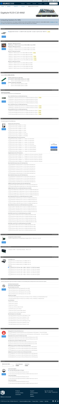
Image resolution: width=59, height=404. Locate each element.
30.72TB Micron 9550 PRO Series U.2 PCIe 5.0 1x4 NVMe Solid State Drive (24, 203)
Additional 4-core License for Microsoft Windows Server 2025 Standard (24, 348)
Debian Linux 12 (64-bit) (13, 305)
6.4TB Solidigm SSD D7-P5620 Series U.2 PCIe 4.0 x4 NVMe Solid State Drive (25, 193)
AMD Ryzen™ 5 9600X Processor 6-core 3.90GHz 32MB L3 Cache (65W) (22, 47)
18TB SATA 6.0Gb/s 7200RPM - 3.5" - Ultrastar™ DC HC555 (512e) (22, 144)
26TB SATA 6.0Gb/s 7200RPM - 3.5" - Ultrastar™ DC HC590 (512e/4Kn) (23, 151)
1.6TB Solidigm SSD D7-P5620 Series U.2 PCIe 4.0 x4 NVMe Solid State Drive (24, 189)
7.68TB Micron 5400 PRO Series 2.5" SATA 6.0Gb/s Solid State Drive (23, 173)
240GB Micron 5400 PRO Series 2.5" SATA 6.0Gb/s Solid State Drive (23, 164)
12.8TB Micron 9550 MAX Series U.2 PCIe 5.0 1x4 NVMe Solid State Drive (24, 209)
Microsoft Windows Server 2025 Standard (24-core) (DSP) (19, 290)
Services (34, 3)
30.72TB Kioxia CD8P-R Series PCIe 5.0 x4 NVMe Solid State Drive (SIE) (24, 221)
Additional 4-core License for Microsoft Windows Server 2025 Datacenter (24, 355)
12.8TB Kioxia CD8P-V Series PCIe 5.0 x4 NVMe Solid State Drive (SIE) (23, 230)
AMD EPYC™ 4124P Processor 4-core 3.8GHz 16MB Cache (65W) (20, 52)
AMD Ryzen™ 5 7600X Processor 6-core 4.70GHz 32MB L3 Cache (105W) (22, 44)
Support (46, 3)
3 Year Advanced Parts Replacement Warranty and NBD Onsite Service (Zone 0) (23, 373)
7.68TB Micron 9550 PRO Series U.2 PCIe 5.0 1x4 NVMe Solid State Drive (24, 199)
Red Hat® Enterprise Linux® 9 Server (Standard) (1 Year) (19, 322)
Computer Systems (19, 392)
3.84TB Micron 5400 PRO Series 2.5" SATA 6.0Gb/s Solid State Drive (23, 171)
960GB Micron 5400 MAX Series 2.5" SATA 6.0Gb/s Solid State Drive (23, 178)
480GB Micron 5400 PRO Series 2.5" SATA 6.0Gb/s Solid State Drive (23, 166)
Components (18, 394)
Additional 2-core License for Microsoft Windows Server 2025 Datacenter (24, 353)
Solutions (28, 3)
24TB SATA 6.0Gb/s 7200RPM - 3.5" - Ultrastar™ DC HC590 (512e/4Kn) (23, 149)
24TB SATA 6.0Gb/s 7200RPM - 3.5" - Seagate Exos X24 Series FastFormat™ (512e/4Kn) (26, 161)
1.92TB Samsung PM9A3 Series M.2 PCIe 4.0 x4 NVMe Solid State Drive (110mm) (23, 112)
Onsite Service (27, 364)
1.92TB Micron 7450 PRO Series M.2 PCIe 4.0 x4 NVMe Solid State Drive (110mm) (23, 101)
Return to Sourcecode (6, 396)
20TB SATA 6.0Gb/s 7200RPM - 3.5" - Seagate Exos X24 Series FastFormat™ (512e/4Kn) (26, 159)
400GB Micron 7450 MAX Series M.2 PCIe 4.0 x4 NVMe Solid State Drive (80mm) (23, 105)
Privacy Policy (35, 401)
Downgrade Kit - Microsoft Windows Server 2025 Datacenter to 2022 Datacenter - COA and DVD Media (29, 334)
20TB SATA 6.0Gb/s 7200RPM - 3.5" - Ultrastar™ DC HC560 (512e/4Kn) (23, 145)
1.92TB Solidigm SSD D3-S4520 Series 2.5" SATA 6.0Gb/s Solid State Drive (24, 184)
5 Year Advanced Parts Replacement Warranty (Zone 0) (19, 381)
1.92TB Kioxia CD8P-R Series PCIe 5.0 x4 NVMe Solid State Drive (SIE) (23, 214)
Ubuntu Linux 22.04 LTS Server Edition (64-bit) (17, 310)
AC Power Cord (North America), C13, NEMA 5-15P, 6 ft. (21, 262)
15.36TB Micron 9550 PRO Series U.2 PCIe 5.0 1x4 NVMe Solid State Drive (24, 201)
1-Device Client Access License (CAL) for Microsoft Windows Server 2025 (24, 337)
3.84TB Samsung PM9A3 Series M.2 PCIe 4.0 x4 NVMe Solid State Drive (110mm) (23, 114)
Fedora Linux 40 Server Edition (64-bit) (16, 306)
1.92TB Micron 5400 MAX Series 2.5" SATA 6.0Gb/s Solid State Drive (23, 179)
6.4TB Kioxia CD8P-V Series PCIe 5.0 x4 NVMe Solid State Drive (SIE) (23, 228)
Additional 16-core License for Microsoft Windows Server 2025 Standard (24, 350)
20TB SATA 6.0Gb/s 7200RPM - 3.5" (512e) (18, 132)
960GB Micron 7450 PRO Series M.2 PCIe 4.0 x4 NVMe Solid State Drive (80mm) (23, 99)
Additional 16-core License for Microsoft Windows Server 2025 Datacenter (24, 356)
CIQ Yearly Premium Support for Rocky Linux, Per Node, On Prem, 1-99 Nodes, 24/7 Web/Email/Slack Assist (28, 296)
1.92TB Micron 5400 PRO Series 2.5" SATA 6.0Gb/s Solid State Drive (23, 169)
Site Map (46, 401)
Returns (31, 394)
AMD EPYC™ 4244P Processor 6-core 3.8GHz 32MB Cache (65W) (21, 54)
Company (40, 3)
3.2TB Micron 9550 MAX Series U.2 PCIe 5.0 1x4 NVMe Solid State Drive (24, 206)
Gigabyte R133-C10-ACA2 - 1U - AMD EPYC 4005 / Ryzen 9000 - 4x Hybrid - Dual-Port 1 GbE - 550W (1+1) (28, 31)
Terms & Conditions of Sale (25, 401)
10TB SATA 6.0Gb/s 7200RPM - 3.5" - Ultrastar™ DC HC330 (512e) (22, 138)
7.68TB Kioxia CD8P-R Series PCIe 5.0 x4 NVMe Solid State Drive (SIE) (23, 218)
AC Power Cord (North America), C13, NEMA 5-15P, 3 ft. (21, 260)
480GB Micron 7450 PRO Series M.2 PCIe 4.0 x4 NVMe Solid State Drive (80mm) (23, 97)
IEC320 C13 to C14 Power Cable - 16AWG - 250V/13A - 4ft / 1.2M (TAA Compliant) (25, 272)
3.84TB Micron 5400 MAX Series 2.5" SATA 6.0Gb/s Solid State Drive (23, 181)
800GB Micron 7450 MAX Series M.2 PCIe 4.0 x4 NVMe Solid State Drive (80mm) (23, 107)
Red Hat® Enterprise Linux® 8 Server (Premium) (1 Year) (19, 318)
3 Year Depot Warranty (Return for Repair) (16, 370)
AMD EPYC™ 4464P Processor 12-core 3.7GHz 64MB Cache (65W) (21, 59)
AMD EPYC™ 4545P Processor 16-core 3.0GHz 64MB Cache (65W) (21, 68)
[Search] (52, 4)
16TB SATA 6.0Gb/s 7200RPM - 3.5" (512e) (18, 130)
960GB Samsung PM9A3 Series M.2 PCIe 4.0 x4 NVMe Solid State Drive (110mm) (23, 110)
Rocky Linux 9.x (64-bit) (13, 303)
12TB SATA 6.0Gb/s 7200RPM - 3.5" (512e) (18, 126)
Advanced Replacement (19, 364)
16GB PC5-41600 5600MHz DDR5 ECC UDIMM (19, 83)
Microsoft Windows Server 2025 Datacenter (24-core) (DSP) (20, 293)
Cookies (41, 401)
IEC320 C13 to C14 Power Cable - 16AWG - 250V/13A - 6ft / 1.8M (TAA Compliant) (25, 274)
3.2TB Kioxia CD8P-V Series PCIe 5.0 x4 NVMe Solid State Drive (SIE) (23, 226)
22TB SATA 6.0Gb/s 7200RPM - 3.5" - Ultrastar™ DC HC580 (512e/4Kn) (23, 147)
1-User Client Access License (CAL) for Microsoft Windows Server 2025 (24, 341)
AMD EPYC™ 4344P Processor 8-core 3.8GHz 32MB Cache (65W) (21, 56)
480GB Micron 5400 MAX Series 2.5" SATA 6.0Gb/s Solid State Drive (23, 176)
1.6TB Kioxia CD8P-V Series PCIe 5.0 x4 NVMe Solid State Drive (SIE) (23, 224)
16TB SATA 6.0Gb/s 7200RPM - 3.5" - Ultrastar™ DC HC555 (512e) (22, 142)
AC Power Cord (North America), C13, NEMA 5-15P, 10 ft (21, 264)
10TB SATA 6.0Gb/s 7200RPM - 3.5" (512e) (18, 125)
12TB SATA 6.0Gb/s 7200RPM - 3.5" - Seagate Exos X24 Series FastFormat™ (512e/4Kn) (26, 156)
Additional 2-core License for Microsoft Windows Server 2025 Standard (24, 346)
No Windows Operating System (14, 285)
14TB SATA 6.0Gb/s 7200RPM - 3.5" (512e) (18, 128)
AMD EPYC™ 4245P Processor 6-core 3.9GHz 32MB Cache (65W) (21, 62)
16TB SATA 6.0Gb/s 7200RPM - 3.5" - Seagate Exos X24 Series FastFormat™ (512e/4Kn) (26, 157)
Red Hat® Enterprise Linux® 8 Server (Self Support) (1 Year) (19, 315)
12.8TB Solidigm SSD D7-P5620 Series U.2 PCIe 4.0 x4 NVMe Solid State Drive (25, 194)
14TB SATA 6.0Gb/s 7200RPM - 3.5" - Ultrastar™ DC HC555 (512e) (22, 140)
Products (23, 3)
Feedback (32, 396)
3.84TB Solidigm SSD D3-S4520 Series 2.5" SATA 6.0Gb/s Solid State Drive (24, 186)
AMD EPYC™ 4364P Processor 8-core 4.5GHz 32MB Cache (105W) (21, 58)
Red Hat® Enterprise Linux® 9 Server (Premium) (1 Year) (19, 324)
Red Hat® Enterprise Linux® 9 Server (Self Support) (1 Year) (19, 320)
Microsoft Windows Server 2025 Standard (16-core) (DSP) (19, 288)
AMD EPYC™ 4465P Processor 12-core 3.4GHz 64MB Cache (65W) (21, 66)
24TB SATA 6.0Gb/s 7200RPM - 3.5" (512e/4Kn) (19, 135)
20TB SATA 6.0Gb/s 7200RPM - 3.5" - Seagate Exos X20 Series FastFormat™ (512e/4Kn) (26, 154)
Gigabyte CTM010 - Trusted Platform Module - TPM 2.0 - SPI (20, 249)
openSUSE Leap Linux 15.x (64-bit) (15, 308)
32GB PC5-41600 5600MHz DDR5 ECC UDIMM (19, 85)
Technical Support (34, 392)
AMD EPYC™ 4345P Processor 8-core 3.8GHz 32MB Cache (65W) (21, 64)
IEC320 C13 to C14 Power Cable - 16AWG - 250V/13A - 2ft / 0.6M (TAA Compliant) (25, 269)
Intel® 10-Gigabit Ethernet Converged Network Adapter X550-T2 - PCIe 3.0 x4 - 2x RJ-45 (25, 238)
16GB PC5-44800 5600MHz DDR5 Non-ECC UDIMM (20, 79)
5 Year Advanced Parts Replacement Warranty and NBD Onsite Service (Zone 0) (23, 383)
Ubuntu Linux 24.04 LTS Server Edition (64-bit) (17, 312)
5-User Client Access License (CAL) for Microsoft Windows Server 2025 (24, 343)
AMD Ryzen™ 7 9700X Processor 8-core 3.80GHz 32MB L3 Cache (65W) (22, 49)
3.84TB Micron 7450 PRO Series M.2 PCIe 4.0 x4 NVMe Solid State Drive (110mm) (23, 102)
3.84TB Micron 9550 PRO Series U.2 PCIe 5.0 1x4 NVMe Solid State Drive (24, 197)
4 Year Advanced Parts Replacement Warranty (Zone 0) (19, 376)
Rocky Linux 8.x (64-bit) (13, 301)
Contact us (52, 22)
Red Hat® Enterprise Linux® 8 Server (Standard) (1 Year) (19, 317)
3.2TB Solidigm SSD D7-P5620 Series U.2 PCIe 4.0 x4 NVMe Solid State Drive (25, 191)
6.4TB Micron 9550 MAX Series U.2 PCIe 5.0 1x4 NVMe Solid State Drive (24, 208)
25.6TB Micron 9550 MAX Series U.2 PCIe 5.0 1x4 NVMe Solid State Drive (24, 211)
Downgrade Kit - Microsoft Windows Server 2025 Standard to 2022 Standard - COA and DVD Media (29, 332)
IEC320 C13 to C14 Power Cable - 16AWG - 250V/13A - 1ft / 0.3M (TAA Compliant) (25, 267)
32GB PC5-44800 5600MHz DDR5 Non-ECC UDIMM (20, 80)
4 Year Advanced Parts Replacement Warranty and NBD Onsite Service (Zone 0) (23, 378)
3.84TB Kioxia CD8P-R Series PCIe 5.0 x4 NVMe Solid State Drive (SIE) (23, 216)
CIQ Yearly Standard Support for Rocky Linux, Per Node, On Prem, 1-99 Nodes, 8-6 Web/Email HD (26, 298)
